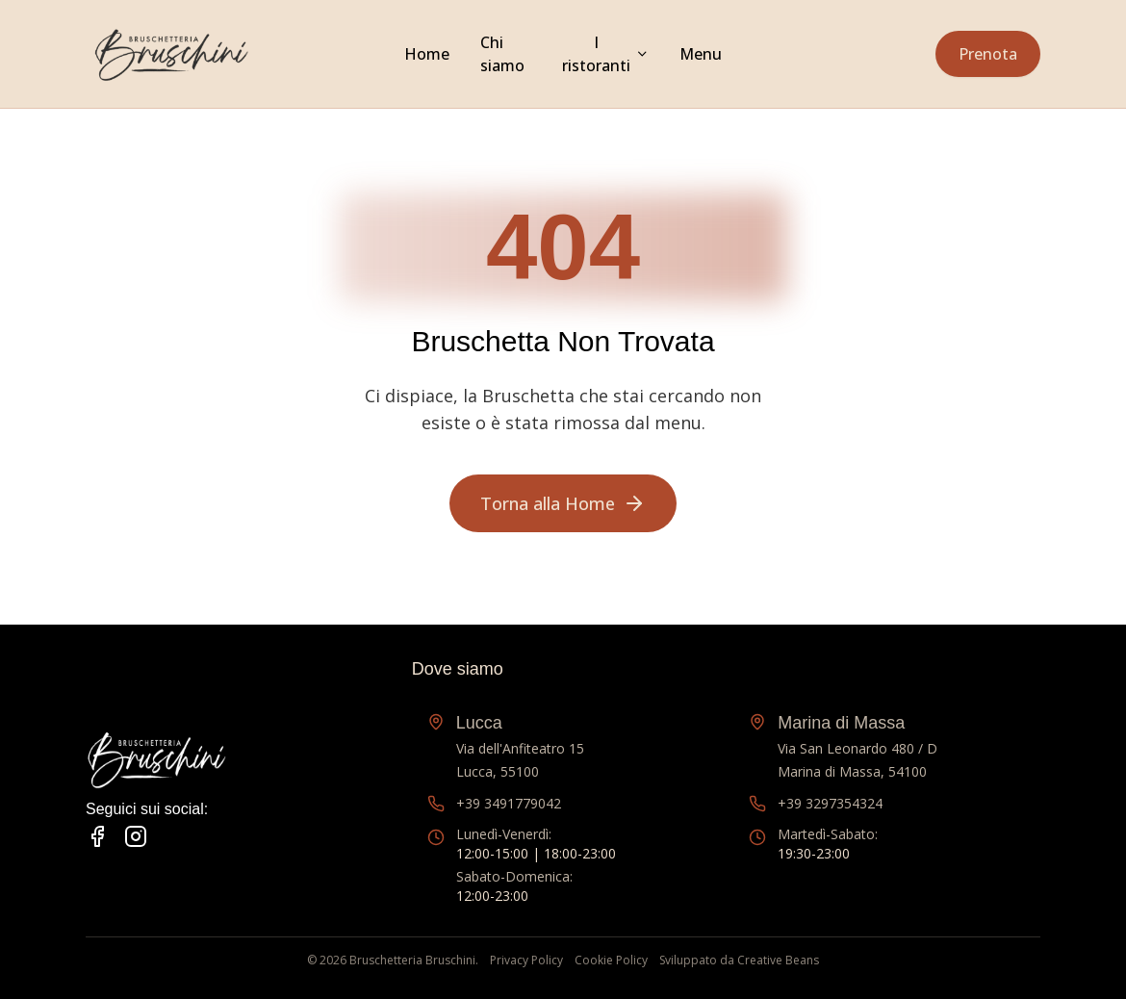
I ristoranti (596, 54)
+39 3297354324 (830, 803)
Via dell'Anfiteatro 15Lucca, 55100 (520, 745)
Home (426, 53)
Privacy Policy (526, 960)
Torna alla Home (563, 503)
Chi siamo (502, 54)
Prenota (988, 53)
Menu (700, 53)
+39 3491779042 (508, 803)
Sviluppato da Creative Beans (739, 960)
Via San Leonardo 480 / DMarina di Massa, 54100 (857, 745)
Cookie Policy (611, 960)
